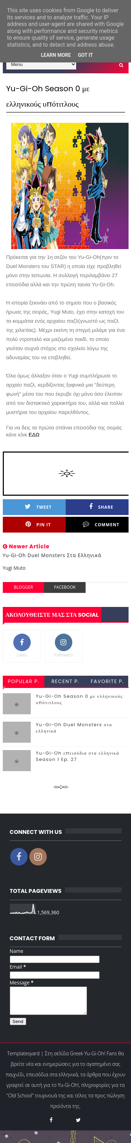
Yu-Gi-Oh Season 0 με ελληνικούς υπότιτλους (79, 699)
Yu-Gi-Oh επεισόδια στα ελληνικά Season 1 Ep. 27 (77, 756)
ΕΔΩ (34, 434)
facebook (65, 587)
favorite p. (107, 681)
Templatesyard (23, 1058)
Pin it (38, 524)
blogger (23, 587)
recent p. (65, 681)
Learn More (56, 55)
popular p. (23, 681)
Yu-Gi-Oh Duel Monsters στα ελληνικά (74, 727)
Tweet (38, 506)
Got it (85, 55)
